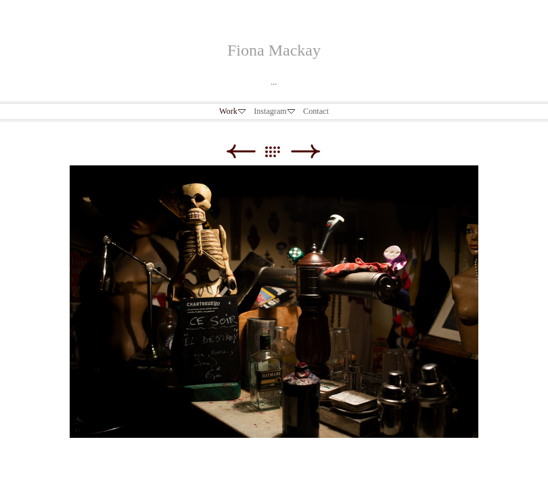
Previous (240, 151)
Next (305, 151)
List (279, 151)
